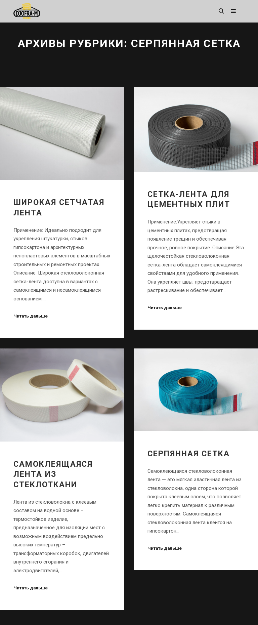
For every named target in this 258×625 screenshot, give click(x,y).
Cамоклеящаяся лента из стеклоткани (53, 474)
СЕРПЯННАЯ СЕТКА (188, 453)
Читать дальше (30, 316)
